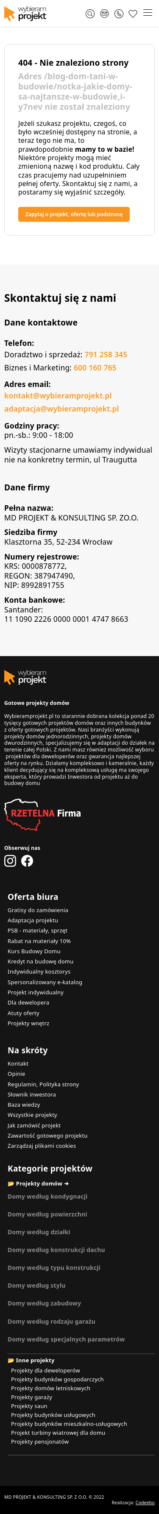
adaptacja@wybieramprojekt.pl (61, 409)
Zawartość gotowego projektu (48, 1135)
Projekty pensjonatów (40, 1441)
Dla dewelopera (28, 1002)
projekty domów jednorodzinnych (46, 736)
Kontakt (18, 1063)
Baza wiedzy (24, 1104)
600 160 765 (95, 367)
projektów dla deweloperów (40, 756)
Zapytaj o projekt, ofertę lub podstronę (74, 214)
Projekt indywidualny (36, 992)
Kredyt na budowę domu (40, 961)
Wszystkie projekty (32, 1115)
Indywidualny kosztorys (39, 971)
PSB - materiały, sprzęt (37, 930)
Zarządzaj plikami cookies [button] (42, 1145)
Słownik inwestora (32, 1094)
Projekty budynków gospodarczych (57, 1379)
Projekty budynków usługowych (53, 1415)
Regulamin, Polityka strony (43, 1084)
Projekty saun (29, 1406)
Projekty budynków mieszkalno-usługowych (69, 1424)
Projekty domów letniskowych (50, 1388)
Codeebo (145, 1503)
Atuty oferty (23, 1013)
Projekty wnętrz (28, 1023)
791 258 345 (105, 354)
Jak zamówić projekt (34, 1125)
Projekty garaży (31, 1397)
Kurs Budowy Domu (34, 951)
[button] (147, 13)
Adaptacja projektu (33, 920)
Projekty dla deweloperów (45, 1370)
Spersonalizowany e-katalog (45, 982)
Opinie (16, 1073)
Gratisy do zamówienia (38, 910)
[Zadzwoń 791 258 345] (119, 13)
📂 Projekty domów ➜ (38, 1183)
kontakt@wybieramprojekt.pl (58, 395)
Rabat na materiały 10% (39, 941)
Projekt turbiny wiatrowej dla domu (58, 1432)
